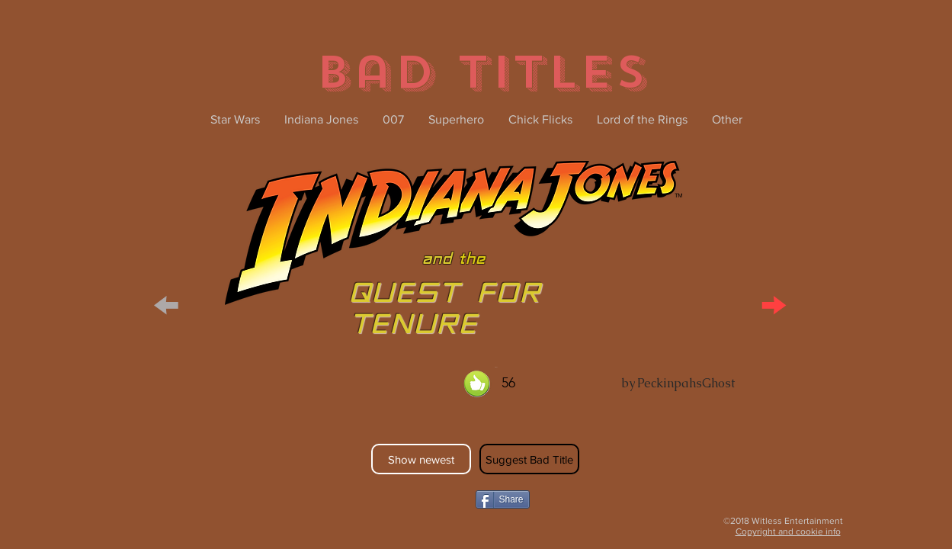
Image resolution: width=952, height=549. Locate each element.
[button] (167, 302)
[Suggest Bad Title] (529, 459)
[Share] (503, 499)
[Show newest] (421, 459)
